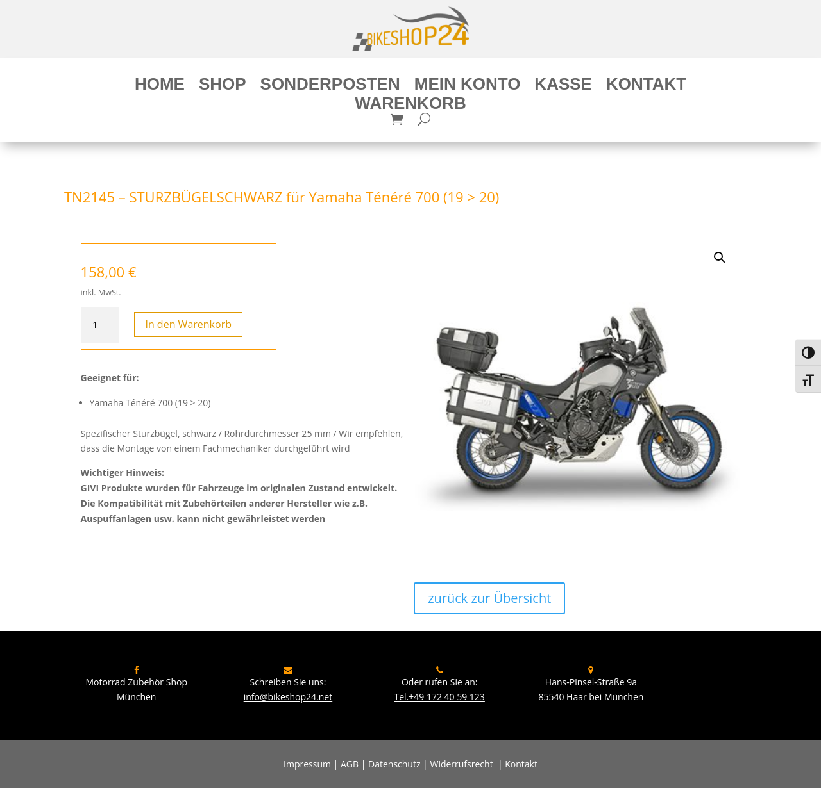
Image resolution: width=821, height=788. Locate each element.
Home (160, 86)
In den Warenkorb (188, 324)
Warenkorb (410, 106)
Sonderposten (330, 86)
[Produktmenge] (100, 325)
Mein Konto (467, 86)
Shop (222, 86)
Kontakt (646, 86)
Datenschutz (394, 764)
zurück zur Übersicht (489, 598)
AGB (350, 764)
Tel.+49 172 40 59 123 (439, 697)
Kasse (563, 86)
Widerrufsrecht (461, 764)
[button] (719, 257)
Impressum (307, 764)
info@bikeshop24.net (288, 697)
